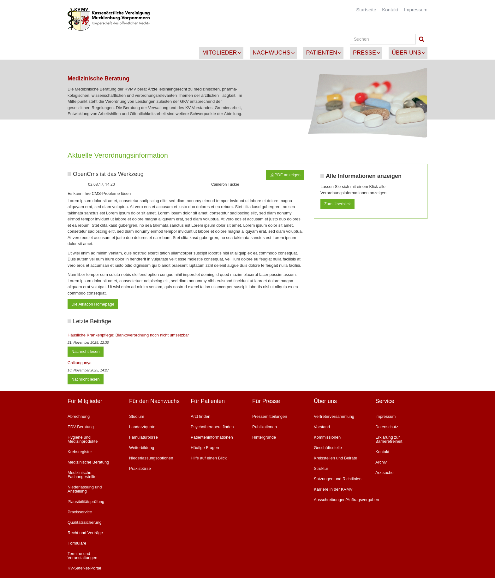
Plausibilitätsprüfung (86, 501)
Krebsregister (80, 451)
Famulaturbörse (143, 437)
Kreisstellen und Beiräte (335, 458)
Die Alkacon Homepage (92, 304)
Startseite (366, 9)
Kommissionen (327, 437)
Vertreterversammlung (334, 416)
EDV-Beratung (81, 426)
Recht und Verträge (85, 532)
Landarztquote (142, 426)
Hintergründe (264, 437)
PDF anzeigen (285, 174)
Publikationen (264, 426)
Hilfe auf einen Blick (209, 458)
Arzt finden (200, 416)
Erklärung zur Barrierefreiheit (388, 439)
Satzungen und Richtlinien (337, 478)
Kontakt (390, 9)
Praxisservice (80, 512)
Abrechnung (79, 416)
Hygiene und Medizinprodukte (83, 439)
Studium (136, 416)
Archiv (381, 462)
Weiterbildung (141, 447)
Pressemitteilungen (269, 416)
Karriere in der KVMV (333, 489)
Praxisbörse (140, 468)
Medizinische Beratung (88, 462)
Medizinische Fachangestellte (82, 474)
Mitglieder (219, 53)
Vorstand (322, 426)
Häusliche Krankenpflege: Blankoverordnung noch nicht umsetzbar (128, 335)
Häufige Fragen (205, 447)
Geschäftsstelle (328, 447)
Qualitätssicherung (85, 522)
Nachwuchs (271, 53)
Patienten (321, 53)
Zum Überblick (337, 203)
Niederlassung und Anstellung (85, 489)
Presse (364, 53)
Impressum (415, 9)
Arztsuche (384, 472)
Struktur (321, 468)
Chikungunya (80, 362)
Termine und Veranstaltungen (82, 555)
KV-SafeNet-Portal (84, 568)
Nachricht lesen (85, 351)
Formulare (77, 543)
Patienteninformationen (212, 437)
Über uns (406, 53)
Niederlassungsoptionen (151, 458)
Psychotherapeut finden (212, 426)
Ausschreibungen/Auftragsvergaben (340, 499)
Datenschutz (386, 426)
